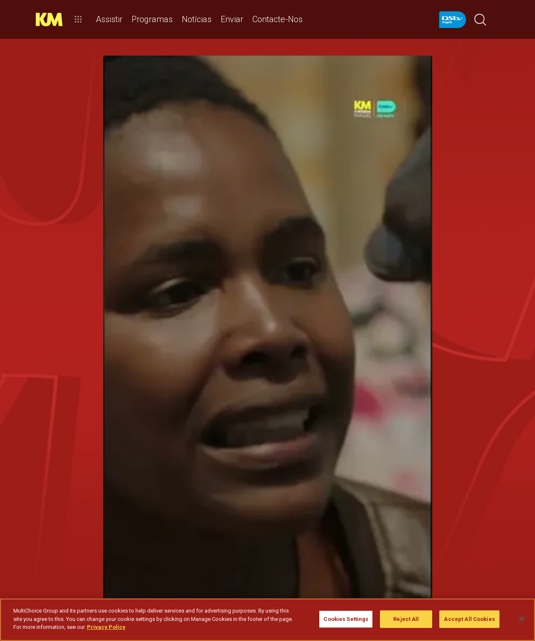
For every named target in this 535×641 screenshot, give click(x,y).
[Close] (521, 619)
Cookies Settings (346, 619)
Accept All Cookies (469, 619)
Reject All (406, 619)
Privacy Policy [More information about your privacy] (106, 627)
